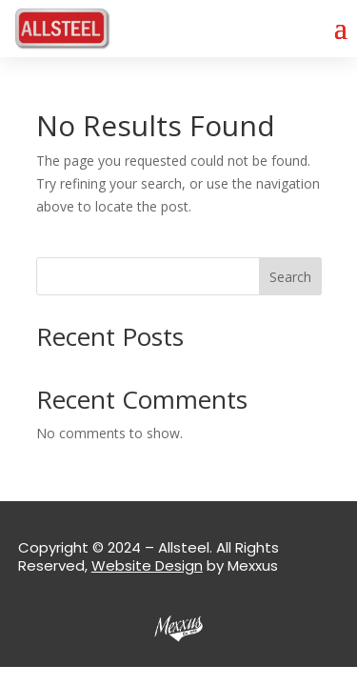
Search (290, 277)
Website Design (147, 565)
